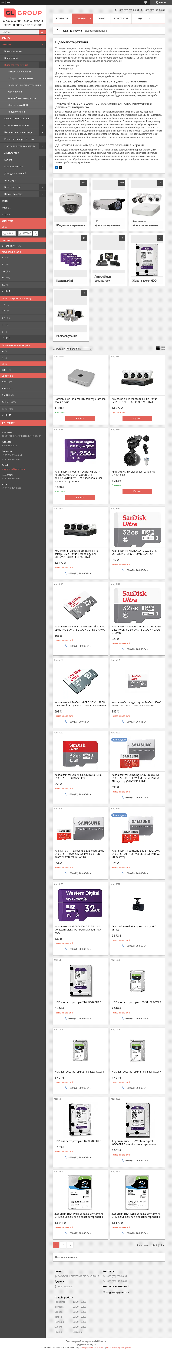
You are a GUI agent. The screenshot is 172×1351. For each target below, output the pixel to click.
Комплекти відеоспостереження (24, 85)
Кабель (8, 159)
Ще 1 (7, 291)
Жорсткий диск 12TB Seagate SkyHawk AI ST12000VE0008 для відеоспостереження (136, 1215)
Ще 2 (7, 338)
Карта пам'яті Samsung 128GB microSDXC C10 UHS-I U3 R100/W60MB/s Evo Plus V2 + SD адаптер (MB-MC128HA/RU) (137, 778)
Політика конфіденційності (119, 1347)
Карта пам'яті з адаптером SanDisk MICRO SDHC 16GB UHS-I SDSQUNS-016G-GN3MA (80, 628)
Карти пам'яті (15, 91)
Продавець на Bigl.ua (86, 1344)
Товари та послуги (71, 30)
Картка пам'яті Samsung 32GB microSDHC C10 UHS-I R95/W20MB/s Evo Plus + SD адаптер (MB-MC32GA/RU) (79, 854)
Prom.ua (102, 1341)
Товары (6, 44)
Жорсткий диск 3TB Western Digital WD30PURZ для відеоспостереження (134, 1143)
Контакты (121, 18)
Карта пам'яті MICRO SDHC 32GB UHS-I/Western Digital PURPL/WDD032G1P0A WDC (78, 929)
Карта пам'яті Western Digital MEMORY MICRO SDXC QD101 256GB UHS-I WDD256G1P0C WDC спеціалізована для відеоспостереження (78, 476)
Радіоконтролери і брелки (19, 139)
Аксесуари (10, 180)
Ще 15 (8, 415)
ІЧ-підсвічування (16, 111)
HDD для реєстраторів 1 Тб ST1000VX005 (136, 1002)
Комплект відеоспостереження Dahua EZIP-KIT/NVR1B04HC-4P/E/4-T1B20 (134, 400)
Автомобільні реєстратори (22, 98)
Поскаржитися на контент (92, 1347)
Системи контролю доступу (19, 145)
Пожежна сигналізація (16, 125)
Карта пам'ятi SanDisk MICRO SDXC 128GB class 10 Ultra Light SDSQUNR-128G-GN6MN (80, 704)
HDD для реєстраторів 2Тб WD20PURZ (78, 1002)
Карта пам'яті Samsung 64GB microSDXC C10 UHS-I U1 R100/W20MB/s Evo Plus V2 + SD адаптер (137, 854)
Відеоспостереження (16, 64)
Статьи (6, 214)
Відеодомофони (13, 51)
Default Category (13, 193)
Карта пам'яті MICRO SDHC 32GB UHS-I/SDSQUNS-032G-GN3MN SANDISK (135, 552)
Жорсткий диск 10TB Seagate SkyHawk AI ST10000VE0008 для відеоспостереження (79, 1215)
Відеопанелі (11, 58)
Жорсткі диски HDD (18, 105)
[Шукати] (42, 32)
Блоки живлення (13, 166)
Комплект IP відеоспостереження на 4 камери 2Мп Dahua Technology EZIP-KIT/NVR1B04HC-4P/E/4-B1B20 (78, 554)
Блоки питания (12, 187)
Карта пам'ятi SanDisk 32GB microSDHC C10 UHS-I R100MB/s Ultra (78, 776)
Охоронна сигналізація (17, 118)
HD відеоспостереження (20, 78)
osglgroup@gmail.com (13, 469)
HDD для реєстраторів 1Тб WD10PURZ (78, 1141)
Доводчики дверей (15, 173)
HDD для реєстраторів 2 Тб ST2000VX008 (79, 1071)
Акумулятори (11, 152)
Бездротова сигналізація (18, 132)
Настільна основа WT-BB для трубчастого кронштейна (80, 400)
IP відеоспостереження (20, 71)
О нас (5, 200)
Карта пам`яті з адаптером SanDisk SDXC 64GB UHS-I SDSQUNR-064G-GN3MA (136, 704)
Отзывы (6, 207)
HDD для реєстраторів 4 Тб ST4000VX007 (136, 1071)
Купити (80, 418)
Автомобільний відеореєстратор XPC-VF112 (134, 928)
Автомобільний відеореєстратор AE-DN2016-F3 (134, 473)
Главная (62, 18)
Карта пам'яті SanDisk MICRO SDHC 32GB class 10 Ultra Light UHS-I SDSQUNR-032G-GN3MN (136, 629)
